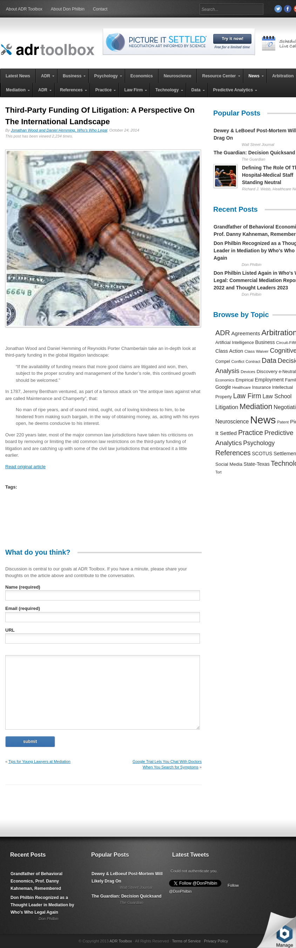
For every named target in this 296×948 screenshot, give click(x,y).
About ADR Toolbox (24, 9)
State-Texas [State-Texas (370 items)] (257, 464)
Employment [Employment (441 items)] (269, 379)
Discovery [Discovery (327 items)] (267, 371)
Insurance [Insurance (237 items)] (261, 387)
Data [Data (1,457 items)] (269, 360)
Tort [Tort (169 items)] (218, 472)
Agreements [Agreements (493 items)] (245, 333)
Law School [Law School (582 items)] (276, 396)
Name (22, 587)
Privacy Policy (216, 941)
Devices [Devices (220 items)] (248, 371)
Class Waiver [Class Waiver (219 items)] (256, 351)
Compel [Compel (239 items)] (222, 361)
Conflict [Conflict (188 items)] (237, 361)
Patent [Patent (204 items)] (283, 422)
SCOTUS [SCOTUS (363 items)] (262, 453)
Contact (100, 9)
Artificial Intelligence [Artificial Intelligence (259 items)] (234, 342)
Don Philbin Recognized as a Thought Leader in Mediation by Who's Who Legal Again (42, 905)
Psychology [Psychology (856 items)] (259, 443)
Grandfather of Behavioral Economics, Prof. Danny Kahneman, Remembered (36, 881)
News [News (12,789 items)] (263, 420)
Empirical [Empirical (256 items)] (245, 380)
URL (10, 630)
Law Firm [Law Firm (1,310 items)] (247, 396)
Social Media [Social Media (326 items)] (228, 464)
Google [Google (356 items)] (223, 387)
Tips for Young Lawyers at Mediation (39, 761)
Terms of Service (186, 941)
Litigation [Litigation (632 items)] (226, 407)
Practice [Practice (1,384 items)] (250, 432)
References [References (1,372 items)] (233, 453)
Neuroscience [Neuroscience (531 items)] (232, 421)
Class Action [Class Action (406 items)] (229, 351)
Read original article (25, 466)
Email (22, 608)
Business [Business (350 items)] (265, 342)
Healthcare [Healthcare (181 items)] (241, 387)
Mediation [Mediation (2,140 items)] (256, 406)
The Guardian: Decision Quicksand (254, 152)
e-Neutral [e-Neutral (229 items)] (287, 371)
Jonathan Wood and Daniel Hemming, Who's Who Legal (59, 130)
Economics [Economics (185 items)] (224, 380)
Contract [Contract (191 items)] (252, 361)
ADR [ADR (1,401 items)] (222, 333)
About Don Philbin (68, 9)
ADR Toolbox (120, 941)
